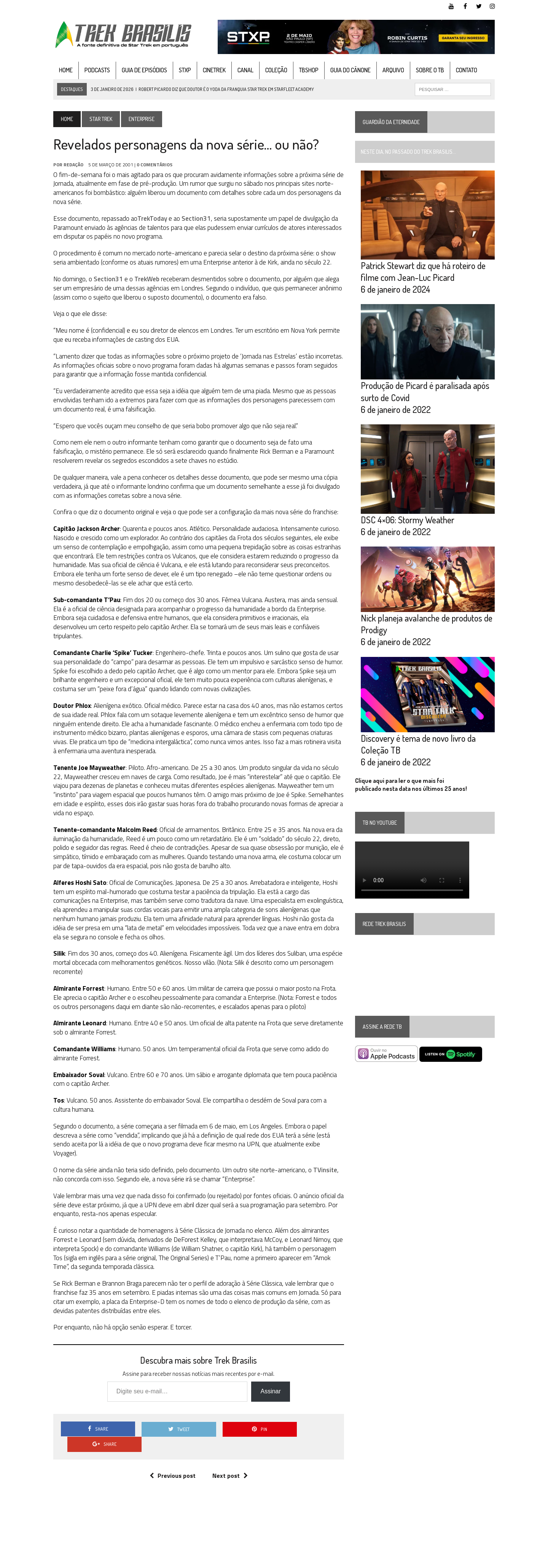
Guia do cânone (347, 70)
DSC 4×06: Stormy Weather (409, 524)
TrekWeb (143, 279)
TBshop (305, 70)
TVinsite (321, 1152)
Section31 (192, 218)
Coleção (272, 70)
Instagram (488, 1541)
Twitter (461, 1541)
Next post (228, 1442)
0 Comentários (151, 164)
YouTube (408, 1541)
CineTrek (210, 70)
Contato (462, 70)
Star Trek (97, 119)
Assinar (269, 1373)
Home (62, 70)
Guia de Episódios (140, 70)
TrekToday (148, 218)
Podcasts (93, 70)
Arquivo (389, 70)
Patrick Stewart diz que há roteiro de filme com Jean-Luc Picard (424, 273)
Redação (70, 164)
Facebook (435, 1541)
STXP (181, 70)
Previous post (171, 1442)
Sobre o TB (426, 70)
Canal (242, 70)
